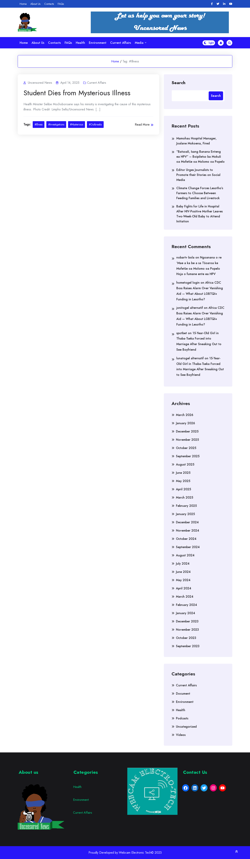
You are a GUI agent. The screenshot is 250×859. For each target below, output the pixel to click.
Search (178, 82)
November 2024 (187, 530)
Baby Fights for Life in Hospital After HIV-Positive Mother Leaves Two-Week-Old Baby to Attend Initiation (199, 214)
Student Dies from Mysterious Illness (76, 93)
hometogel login (188, 282)
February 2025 (186, 506)
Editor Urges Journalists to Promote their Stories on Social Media (198, 175)
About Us (35, 4)
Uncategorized (186, 726)
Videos (181, 735)
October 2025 (186, 448)
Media (139, 43)
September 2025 (187, 456)
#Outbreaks (95, 124)
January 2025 (185, 514)
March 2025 (184, 497)
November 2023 (187, 629)
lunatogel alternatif (190, 358)
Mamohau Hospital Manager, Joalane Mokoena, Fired (196, 141)
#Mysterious (76, 124)
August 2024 (185, 555)
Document (183, 693)
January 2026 (185, 423)
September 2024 (188, 547)
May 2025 (183, 481)
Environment (97, 43)
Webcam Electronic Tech (135, 852)
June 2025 (183, 473)
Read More (144, 124)
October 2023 (186, 638)
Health (80, 43)
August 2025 (185, 464)
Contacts (49, 4)
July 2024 (182, 563)
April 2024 (183, 588)
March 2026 (184, 415)
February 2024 (186, 605)
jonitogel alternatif (189, 308)
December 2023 (187, 621)
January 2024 (185, 613)
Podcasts (182, 718)
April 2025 (183, 489)
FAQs (61, 4)
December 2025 (187, 431)
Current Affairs (120, 43)
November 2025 (187, 439)
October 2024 (186, 539)
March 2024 (184, 596)
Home (23, 4)
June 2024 (183, 572)
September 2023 (187, 646)
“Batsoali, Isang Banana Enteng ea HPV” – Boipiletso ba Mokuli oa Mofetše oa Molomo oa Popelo (200, 156)
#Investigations (56, 124)
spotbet (181, 333)
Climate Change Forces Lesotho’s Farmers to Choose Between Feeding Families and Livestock (199, 193)
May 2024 (183, 580)
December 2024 (187, 522)
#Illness (38, 124)
